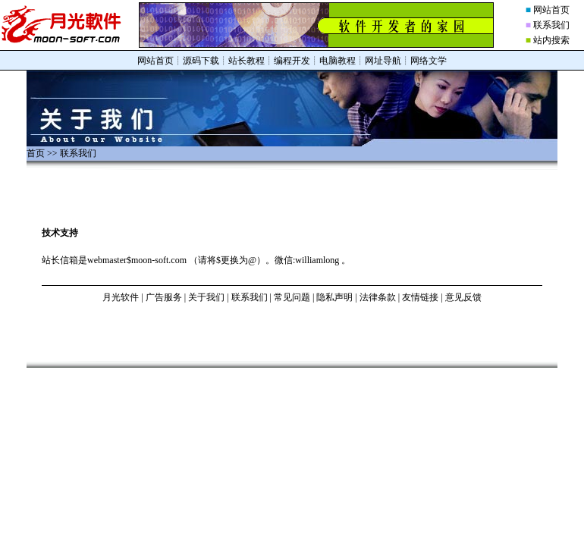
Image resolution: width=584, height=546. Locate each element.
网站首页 (551, 10)
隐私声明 (334, 297)
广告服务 (164, 297)
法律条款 (378, 297)
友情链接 (420, 297)
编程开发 (292, 60)
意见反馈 (463, 297)
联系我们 (551, 25)
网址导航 (383, 60)
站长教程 (246, 60)
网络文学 (428, 60)
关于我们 (206, 297)
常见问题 (292, 297)
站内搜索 (551, 40)
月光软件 (120, 297)
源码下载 (201, 60)
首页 (36, 153)
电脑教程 (337, 60)
